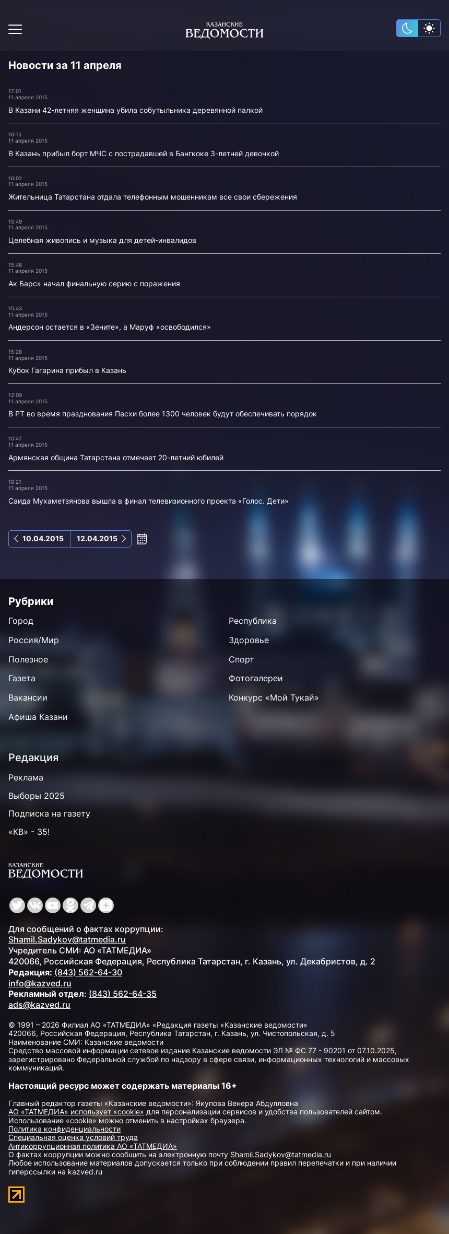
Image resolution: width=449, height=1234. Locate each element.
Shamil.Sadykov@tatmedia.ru (67, 939)
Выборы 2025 (36, 795)
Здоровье (249, 640)
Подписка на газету (49, 813)
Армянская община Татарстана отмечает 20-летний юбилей (115, 457)
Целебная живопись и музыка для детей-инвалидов (102, 240)
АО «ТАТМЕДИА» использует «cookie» (76, 1111)
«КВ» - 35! (29, 831)
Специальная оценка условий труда (73, 1137)
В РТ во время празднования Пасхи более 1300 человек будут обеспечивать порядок (162, 413)
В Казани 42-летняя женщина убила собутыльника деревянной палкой (135, 110)
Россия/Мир (33, 640)
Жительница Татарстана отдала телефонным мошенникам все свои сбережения (152, 196)
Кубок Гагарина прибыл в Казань (67, 370)
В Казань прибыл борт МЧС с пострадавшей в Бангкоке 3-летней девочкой (143, 153)
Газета (22, 678)
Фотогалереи (256, 678)
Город (20, 620)
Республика (253, 620)
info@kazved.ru (40, 983)
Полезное (28, 659)
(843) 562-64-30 (88, 972)
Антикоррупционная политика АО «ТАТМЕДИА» (92, 1146)
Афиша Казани (38, 717)
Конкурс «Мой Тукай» (274, 697)
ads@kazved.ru (39, 1004)
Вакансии (28, 697)
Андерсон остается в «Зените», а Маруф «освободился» (109, 326)
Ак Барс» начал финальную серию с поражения (94, 283)
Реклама (25, 777)
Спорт (241, 659)
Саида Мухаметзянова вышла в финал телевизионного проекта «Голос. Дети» (148, 500)
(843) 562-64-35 (123, 993)
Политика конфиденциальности (64, 1128)
